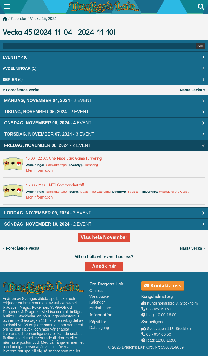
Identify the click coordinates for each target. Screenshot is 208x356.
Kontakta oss (162, 285)
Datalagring (99, 327)
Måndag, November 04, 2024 (48, 100)
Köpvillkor (97, 322)
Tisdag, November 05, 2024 (46, 111)
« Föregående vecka (21, 90)
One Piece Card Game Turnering (64, 158)
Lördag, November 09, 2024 (47, 213)
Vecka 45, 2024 (43, 18)
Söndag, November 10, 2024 (47, 224)
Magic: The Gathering (95, 191)
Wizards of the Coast (174, 191)
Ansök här (104, 266)
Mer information (39, 170)
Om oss (96, 290)
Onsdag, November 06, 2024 (47, 123)
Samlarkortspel (56, 165)
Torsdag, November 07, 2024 (49, 134)
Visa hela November (104, 237)
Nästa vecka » (192, 90)
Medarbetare (100, 308)
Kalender (18, 18)
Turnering (91, 165)
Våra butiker (99, 296)
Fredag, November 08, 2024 (47, 145)
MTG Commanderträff (55, 185)
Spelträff (133, 191)
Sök (200, 46)
